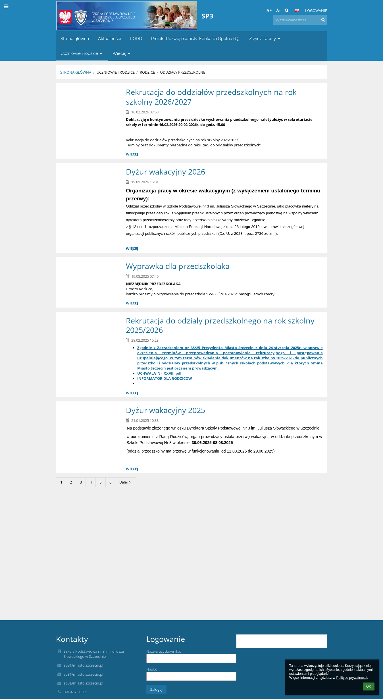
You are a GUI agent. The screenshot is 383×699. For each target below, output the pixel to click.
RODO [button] (136, 38)
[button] (297, 10)
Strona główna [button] (75, 38)
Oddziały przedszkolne (182, 72)
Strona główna (75, 72)
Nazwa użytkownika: (163, 651)
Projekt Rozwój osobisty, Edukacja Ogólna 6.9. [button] (195, 38)
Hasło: (151, 669)
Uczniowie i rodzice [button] (82, 53)
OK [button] (368, 686)
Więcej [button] (122, 53)
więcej (132, 154)
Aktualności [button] (109, 38)
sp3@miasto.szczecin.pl (83, 665)
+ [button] (269, 10)
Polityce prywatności (351, 678)
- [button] (278, 10)
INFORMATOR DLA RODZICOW (164, 378)
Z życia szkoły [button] (265, 38)
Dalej (125, 482)
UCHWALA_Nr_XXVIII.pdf (159, 373)
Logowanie (316, 10)
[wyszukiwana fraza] (300, 20)
